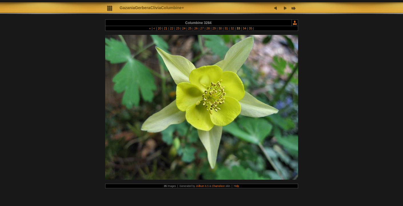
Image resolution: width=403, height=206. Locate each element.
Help (236, 186)
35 (250, 28)
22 (171, 28)
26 (195, 28)
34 (244, 28)
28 (208, 28)
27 (202, 28)
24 (183, 28)
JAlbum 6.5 (202, 186)
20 (159, 28)
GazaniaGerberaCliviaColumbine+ (152, 7)
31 (226, 28)
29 (214, 28)
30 (220, 28)
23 (177, 28)
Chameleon (218, 186)
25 (189, 28)
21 (165, 28)
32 (232, 28)
